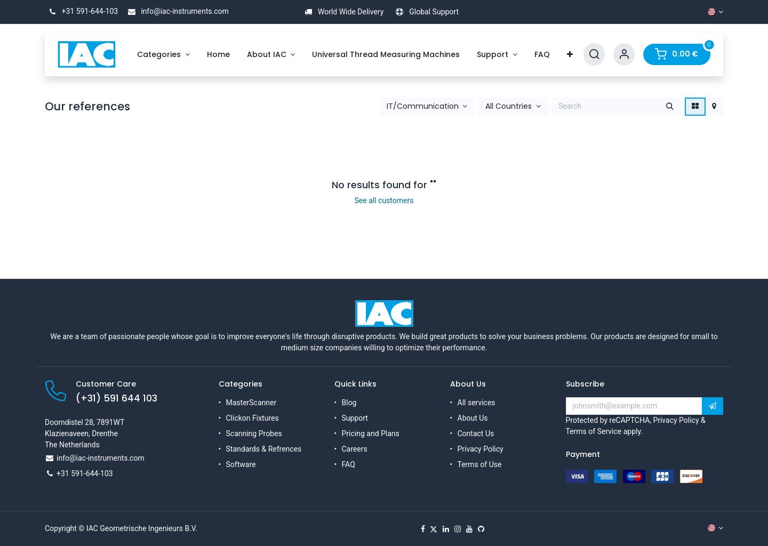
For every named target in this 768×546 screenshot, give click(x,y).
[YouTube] (469, 529)
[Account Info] (624, 54)
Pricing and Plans (370, 433)
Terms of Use (480, 464)
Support (355, 418)
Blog (349, 402)
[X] (433, 529)
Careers (354, 449)
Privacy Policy (480, 449)
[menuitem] (163, 55)
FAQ (348, 464)
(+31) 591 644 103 (116, 398)
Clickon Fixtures (252, 418)
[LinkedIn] (446, 529)
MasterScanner (251, 402)
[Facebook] (423, 529)
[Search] (594, 54)
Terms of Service (594, 431)
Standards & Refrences (264, 449)
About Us (473, 418)
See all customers (384, 200)
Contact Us (476, 433)
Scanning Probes (254, 433)
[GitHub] (481, 529)
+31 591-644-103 (81, 11)
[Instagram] (457, 529)
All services (476, 402)
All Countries (508, 106)
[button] (427, 107)
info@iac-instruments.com (176, 11)
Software (241, 464)
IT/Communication (423, 106)
